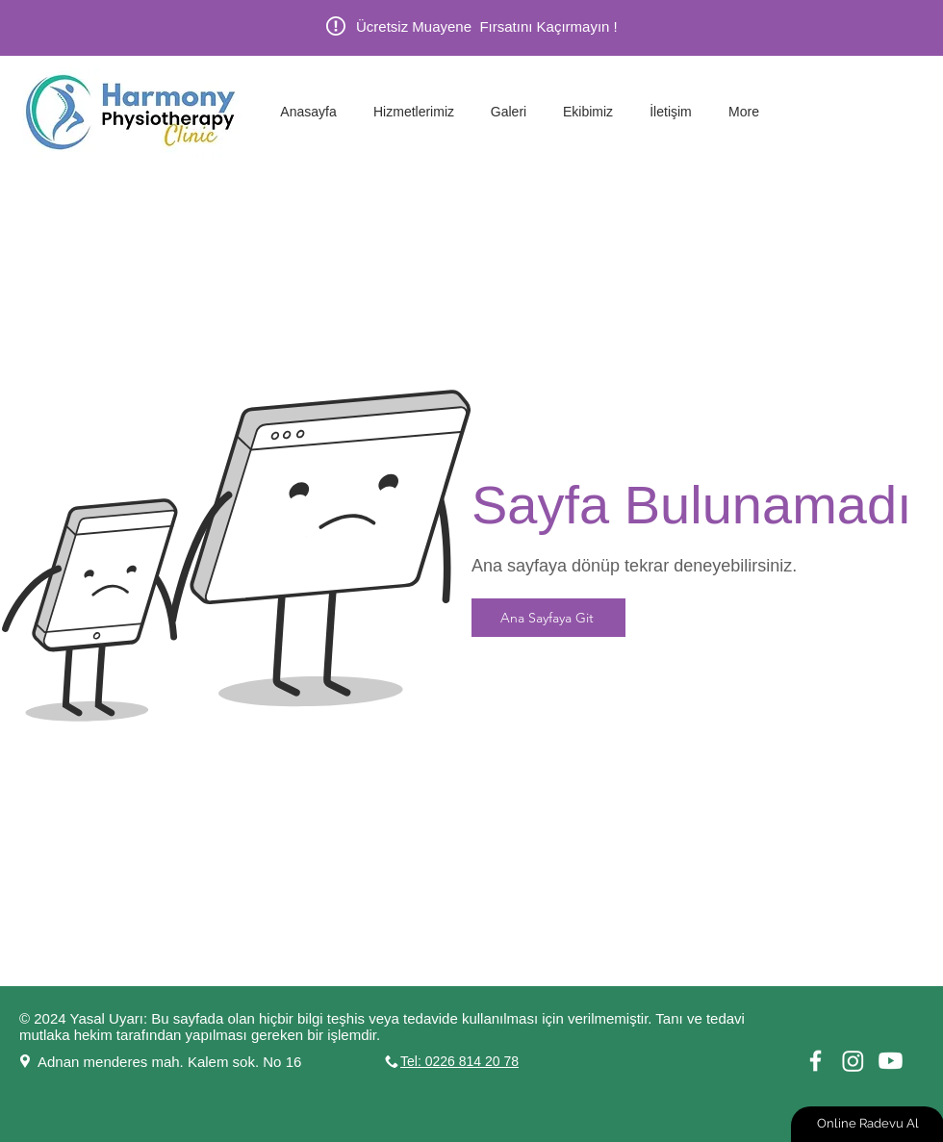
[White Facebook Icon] (815, 1061)
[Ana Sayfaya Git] (548, 617)
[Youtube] (891, 1061)
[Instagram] (853, 1061)
